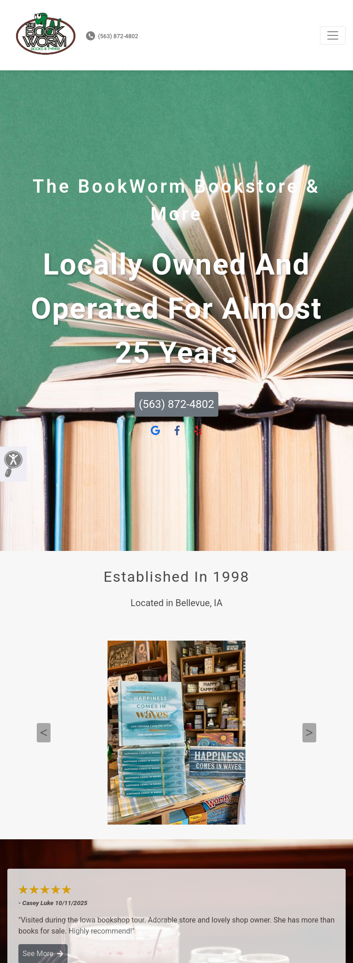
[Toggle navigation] (333, 35)
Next (309, 732)
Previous (44, 732)
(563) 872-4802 (112, 36)
